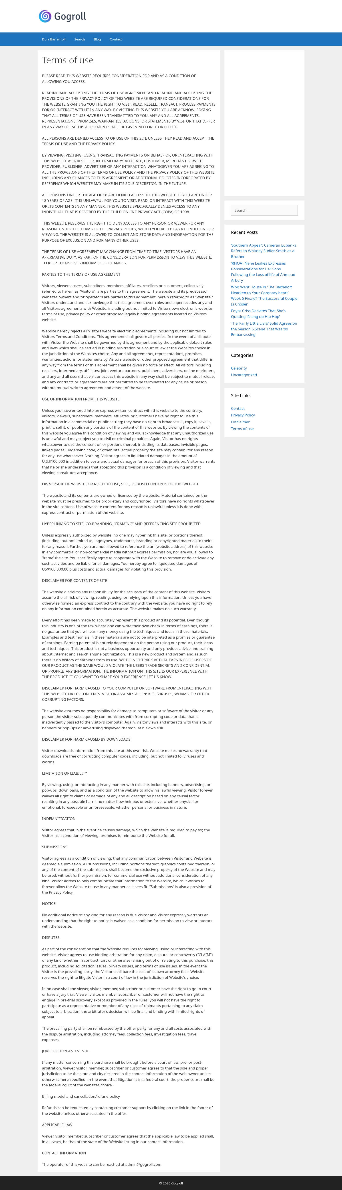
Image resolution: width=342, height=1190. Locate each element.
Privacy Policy (243, 415)
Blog (97, 39)
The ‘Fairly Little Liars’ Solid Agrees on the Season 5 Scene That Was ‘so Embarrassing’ (264, 329)
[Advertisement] (264, 123)
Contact (116, 39)
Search (79, 39)
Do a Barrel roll (53, 39)
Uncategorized (244, 374)
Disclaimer (240, 421)
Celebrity (239, 368)
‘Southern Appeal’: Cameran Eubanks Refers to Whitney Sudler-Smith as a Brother (263, 251)
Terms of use (242, 428)
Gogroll (177, 1183)
